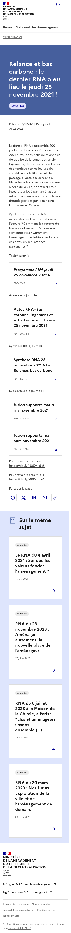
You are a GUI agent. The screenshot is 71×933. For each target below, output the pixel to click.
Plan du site (9, 904)
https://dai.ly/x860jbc (24, 479)
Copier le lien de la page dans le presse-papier (55, 497)
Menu (65, 4)
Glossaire (24, 904)
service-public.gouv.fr (39, 884)
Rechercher (58, 4)
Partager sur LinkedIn (34, 497)
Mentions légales (41, 904)
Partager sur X (23, 497)
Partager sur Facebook (13, 497)
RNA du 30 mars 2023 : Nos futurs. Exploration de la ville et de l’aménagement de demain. (33, 796)
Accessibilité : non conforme (18, 910)
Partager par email (44, 497)
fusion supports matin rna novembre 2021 (34, 407)
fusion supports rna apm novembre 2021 (32, 438)
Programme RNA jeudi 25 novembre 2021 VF (33, 272)
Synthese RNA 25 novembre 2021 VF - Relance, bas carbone (33, 365)
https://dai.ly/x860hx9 (25, 465)
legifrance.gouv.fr (14, 892)
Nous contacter (11, 916)
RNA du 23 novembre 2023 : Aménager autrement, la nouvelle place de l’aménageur (33, 637)
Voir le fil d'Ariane (12, 37)
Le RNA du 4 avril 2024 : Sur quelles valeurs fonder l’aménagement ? (32, 563)
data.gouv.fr (40, 892)
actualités (17, 106)
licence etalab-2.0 (17, 928)
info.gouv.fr (10, 884)
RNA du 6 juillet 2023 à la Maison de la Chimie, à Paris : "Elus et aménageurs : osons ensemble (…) (35, 716)
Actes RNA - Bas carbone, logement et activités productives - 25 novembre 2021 (34, 317)
